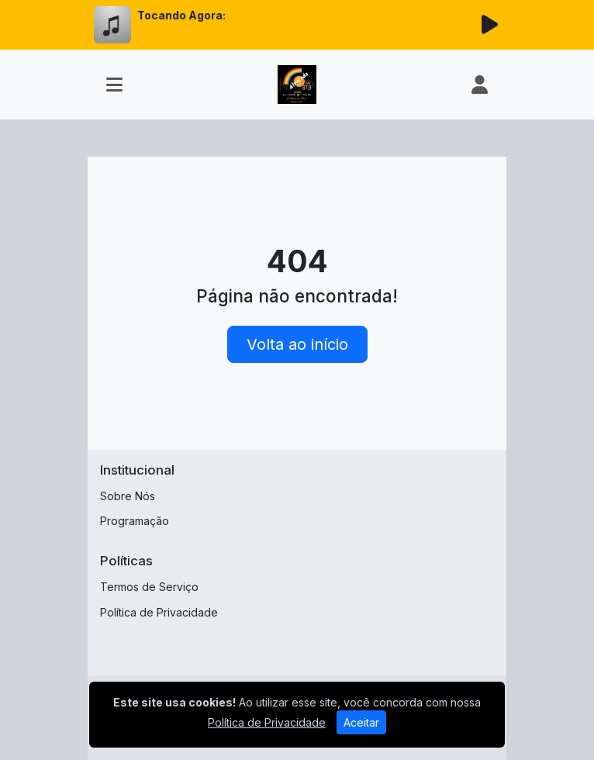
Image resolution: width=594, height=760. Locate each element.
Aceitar (361, 722)
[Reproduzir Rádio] (489, 24)
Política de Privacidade (159, 612)
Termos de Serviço (149, 586)
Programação (134, 520)
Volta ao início (297, 344)
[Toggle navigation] (114, 84)
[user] (479, 84)
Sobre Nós (127, 496)
